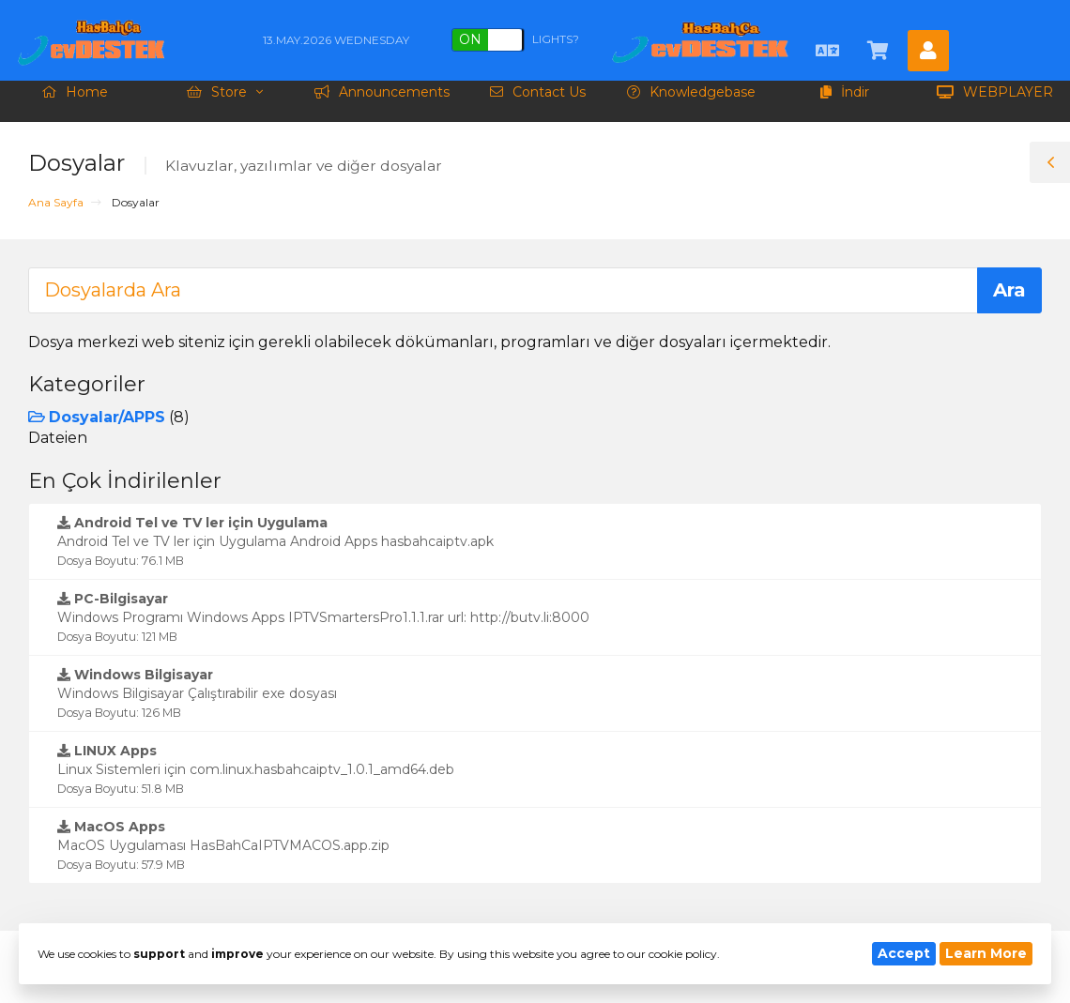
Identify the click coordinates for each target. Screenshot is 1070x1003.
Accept (904, 953)
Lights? (515, 40)
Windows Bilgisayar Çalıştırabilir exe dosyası (197, 693)
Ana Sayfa (56, 202)
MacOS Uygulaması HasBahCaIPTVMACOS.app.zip (223, 845)
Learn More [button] (986, 953)
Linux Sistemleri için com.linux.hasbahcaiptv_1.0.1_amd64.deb (255, 769)
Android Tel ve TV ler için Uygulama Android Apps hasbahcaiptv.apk (275, 541)
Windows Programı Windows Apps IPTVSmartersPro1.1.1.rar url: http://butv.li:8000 (323, 617)
